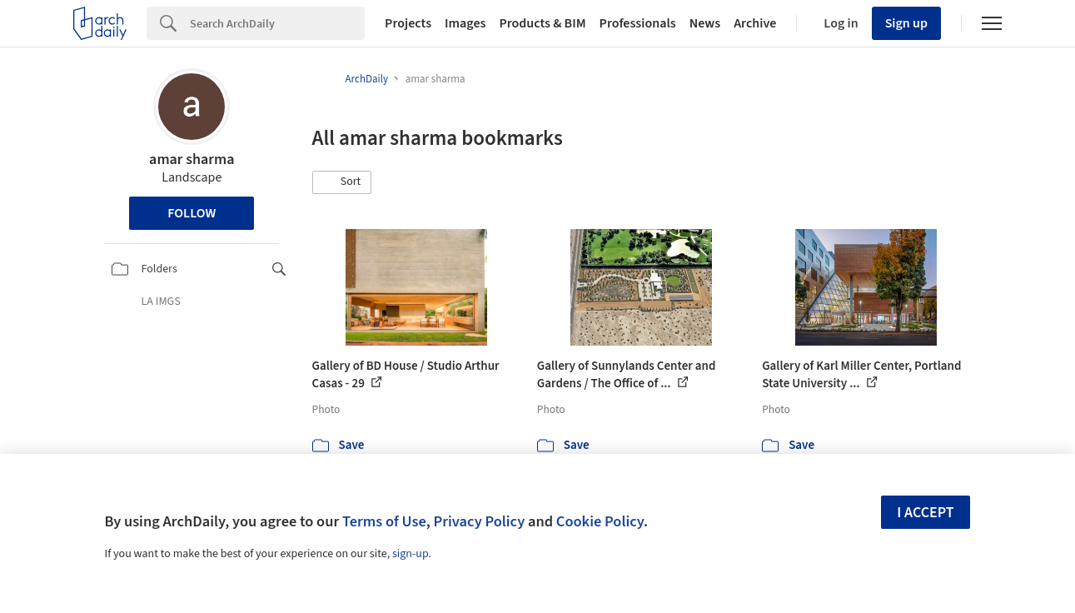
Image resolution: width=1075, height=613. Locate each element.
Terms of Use (384, 521)
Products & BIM (542, 23)
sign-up (410, 554)
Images (465, 23)
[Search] (277, 23)
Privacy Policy (479, 521)
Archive (755, 23)
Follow (191, 213)
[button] (342, 182)
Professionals (638, 23)
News (704, 23)
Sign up (906, 23)
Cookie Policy (600, 521)
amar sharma (191, 159)
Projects (408, 23)
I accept (925, 512)
